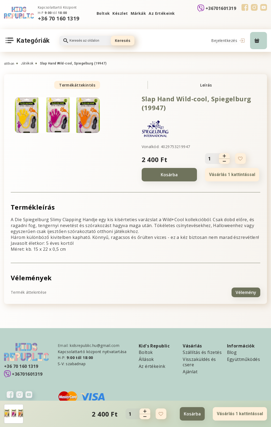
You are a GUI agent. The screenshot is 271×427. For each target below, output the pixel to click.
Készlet (120, 13)
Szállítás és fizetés (202, 352)
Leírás (206, 85)
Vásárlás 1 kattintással (232, 174)
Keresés (122, 40)
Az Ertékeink (162, 13)
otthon (9, 64)
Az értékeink (152, 366)
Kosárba (169, 175)
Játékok (27, 63)
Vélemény (246, 292)
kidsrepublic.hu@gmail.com (94, 345)
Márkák (138, 13)
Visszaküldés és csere (199, 361)
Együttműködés (243, 359)
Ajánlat (190, 371)
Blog (232, 352)
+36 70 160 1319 (58, 18)
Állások (146, 359)
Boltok (103, 13)
